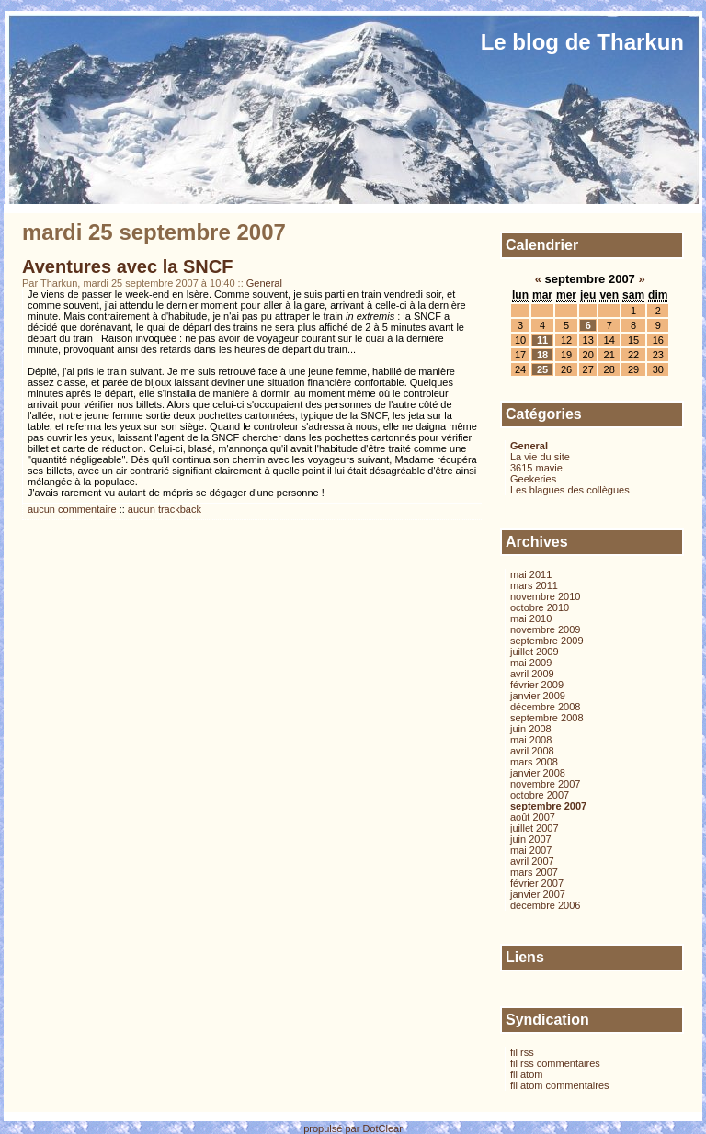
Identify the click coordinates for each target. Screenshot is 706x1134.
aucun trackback (164, 509)
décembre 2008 (545, 706)
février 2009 (537, 684)
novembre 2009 (545, 629)
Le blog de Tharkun (582, 41)
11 (542, 340)
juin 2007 (531, 839)
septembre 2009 (547, 640)
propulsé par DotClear (353, 1128)
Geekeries (533, 478)
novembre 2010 (545, 596)
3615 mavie (536, 467)
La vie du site (540, 456)
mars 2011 (534, 585)
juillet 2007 (534, 827)
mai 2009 (531, 662)
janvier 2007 (537, 894)
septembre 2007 (548, 805)
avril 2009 (532, 673)
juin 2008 (531, 728)
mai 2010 (531, 618)
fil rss (522, 1052)
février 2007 (537, 883)
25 (542, 369)
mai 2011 (531, 574)
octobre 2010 (539, 607)
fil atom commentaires (559, 1085)
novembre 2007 (545, 783)
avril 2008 (532, 750)
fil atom (526, 1074)
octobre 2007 (539, 794)
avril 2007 (532, 861)
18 (542, 354)
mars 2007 (534, 872)
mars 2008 (534, 761)
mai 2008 (531, 739)
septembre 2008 (547, 717)
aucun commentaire (72, 509)
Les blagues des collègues (570, 489)
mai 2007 (531, 850)
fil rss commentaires (555, 1063)
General (264, 283)
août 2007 (532, 816)
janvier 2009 (537, 695)
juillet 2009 (534, 651)
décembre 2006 (545, 905)
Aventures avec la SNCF (127, 266)
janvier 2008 (537, 772)
